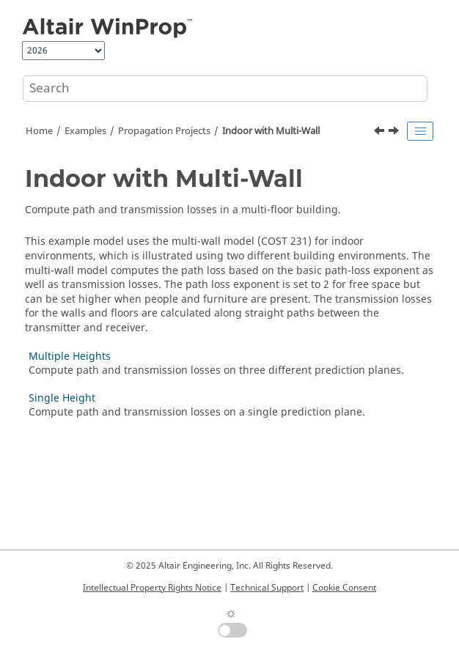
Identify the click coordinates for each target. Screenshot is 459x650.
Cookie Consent (344, 587)
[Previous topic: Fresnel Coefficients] (380, 132)
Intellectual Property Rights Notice (152, 587)
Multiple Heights (70, 356)
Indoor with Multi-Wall (271, 131)
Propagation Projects (164, 131)
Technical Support (267, 587)
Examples (85, 131)
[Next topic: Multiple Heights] (395, 132)
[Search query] (225, 88)
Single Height (62, 398)
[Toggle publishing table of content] (420, 131)
